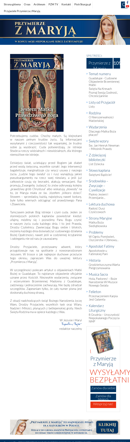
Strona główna (12, 4)
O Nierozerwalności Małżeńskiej (101, 118)
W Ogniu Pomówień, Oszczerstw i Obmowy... (104, 238)
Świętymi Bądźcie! (100, 174)
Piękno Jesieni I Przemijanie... (98, 196)
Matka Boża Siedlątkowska (98, 224)
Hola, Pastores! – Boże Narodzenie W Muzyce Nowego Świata (103, 282)
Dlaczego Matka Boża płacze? (102, 133)
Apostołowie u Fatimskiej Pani (98, 252)
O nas (27, 4)
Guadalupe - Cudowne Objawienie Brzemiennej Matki (104, 81)
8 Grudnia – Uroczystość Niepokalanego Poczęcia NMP (104, 318)
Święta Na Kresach (100, 88)
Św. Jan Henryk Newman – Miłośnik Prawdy (104, 147)
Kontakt (66, 4)
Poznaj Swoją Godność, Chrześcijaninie (103, 94)
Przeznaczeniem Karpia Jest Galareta (103, 297)
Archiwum (39, 4)
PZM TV (53, 4)
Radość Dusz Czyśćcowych (97, 210)
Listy (92, 106)
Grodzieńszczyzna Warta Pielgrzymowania (104, 266)
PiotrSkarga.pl (82, 4)
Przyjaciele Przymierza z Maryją (22, 11)
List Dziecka (96, 164)
